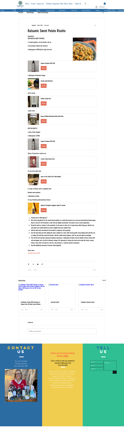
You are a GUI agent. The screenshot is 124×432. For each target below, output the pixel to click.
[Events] (33, 4)
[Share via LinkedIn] (38, 264)
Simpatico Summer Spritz (88, 302)
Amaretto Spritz (55, 302)
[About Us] (77, 4)
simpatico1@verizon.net (63, 363)
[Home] (27, 4)
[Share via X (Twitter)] (33, 264)
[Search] (85, 4)
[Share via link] (42, 264)
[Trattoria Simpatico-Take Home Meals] (59, 4)
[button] (105, 3)
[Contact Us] (40, 4)
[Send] (115, 372)
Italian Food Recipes (43, 12)
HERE (66, 356)
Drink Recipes (30, 12)
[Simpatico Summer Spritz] (92, 291)
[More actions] (95, 25)
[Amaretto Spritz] (62, 291)
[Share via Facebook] (28, 264)
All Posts (20, 12)
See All (104, 280)
